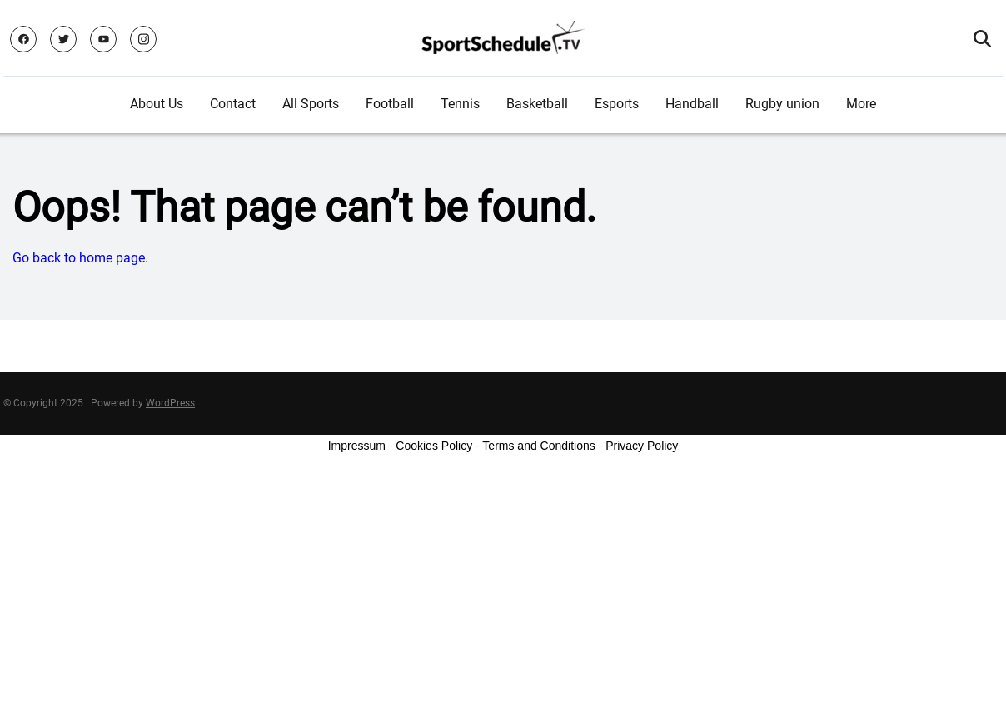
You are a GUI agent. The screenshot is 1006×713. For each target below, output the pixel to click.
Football (390, 104)
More (861, 104)
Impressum (357, 445)
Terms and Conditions (538, 445)
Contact (233, 104)
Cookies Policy (434, 445)
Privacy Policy (641, 445)
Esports (617, 104)
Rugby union (782, 104)
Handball (692, 104)
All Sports (310, 104)
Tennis (460, 104)
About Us (156, 104)
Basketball (537, 104)
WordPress (170, 403)
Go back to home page (78, 258)
